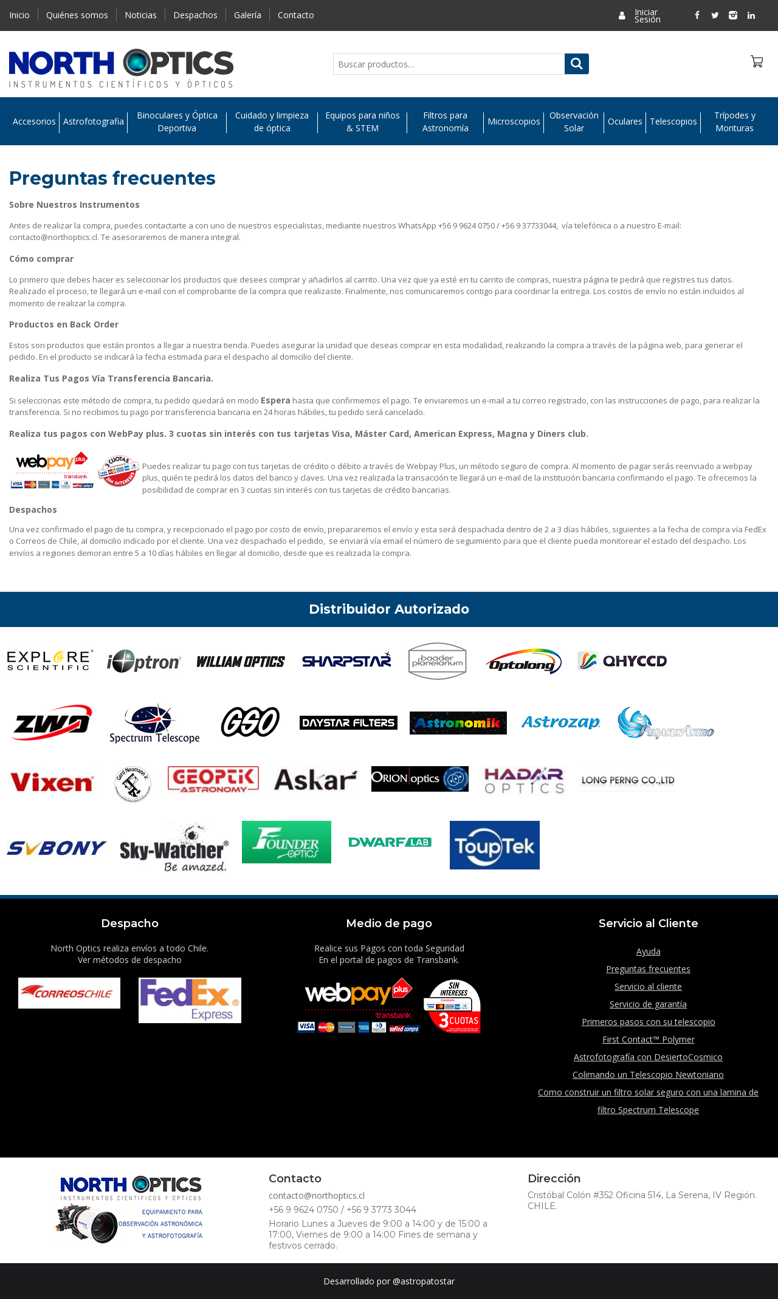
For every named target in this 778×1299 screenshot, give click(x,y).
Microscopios (513, 122)
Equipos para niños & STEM (362, 121)
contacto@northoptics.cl (317, 1195)
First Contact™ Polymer (648, 1039)
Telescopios (673, 122)
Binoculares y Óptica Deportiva (177, 121)
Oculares (625, 122)
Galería (247, 15)
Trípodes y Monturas (735, 121)
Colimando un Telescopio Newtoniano (648, 1074)
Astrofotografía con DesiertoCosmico (648, 1057)
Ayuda (648, 951)
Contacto (296, 15)
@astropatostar (424, 1281)
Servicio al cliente (648, 986)
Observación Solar (574, 121)
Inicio (19, 15)
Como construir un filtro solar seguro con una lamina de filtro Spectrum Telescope (648, 1101)
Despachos (195, 15)
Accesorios (34, 122)
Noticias (141, 15)
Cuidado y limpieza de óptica (272, 121)
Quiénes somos (77, 15)
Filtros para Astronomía (445, 121)
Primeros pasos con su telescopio (648, 1021)
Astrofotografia (93, 122)
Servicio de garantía (648, 1004)
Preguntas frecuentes (648, 969)
